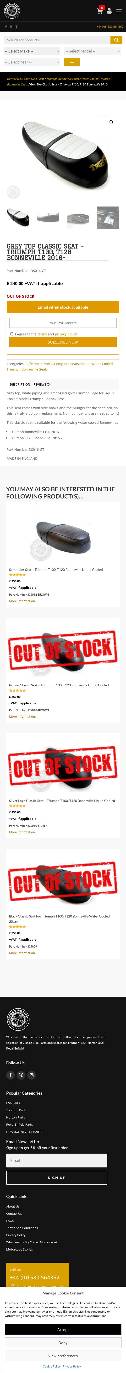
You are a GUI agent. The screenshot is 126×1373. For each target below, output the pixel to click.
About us (12, 1207)
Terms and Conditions (22, 1228)
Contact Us (14, 1214)
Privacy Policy (72, 1366)
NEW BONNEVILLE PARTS (24, 1132)
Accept (63, 1329)
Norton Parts (15, 1117)
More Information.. (63, 554)
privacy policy (66, 334)
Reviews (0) (41, 384)
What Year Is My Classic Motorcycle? (31, 1242)
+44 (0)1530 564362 (110, 27)
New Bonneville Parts (30, 79)
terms (42, 334)
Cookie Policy (51, 1366)
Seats (85, 363)
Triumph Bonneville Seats (63, 79)
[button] (111, 122)
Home (11, 79)
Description (20, 384)
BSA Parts (13, 1103)
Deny (63, 1342)
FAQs (10, 1221)
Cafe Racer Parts (39, 363)
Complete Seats (66, 363)
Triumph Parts (16, 1110)
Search (72, 62)
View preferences (63, 1355)
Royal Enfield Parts (19, 1125)
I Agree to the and (43, 334)
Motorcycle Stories (19, 1249)
